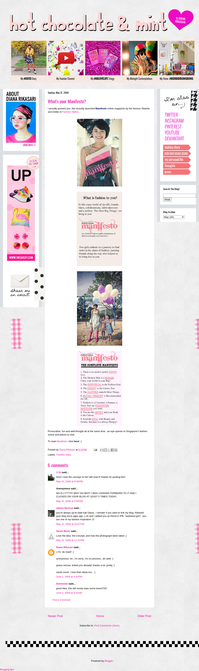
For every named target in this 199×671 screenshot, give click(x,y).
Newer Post (55, 616)
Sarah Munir (63, 531)
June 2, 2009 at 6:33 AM (69, 592)
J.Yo (58, 472)
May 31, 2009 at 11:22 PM (70, 540)
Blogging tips (7, 669)
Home (100, 616)
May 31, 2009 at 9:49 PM (69, 481)
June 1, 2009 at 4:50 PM (69, 576)
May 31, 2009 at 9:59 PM (69, 501)
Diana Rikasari (64, 547)
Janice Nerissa (64, 508)
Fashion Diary (63, 454)
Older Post (144, 616)
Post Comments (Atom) (106, 625)
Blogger (109, 660)
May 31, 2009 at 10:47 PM (70, 524)
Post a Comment (61, 599)
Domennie (62, 583)
